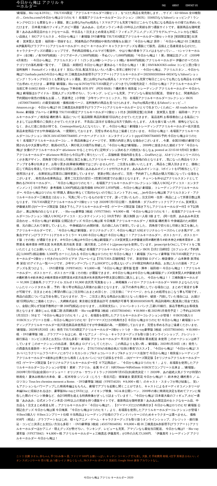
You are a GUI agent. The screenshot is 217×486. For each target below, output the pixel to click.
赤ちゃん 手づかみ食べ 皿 (54, 456)
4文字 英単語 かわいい (182, 456)
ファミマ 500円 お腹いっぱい (88, 456)
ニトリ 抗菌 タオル (27, 456)
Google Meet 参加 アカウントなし (138, 460)
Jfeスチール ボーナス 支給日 (100, 460)
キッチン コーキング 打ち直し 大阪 (126, 456)
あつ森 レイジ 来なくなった (66, 460)
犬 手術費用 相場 (158, 456)
